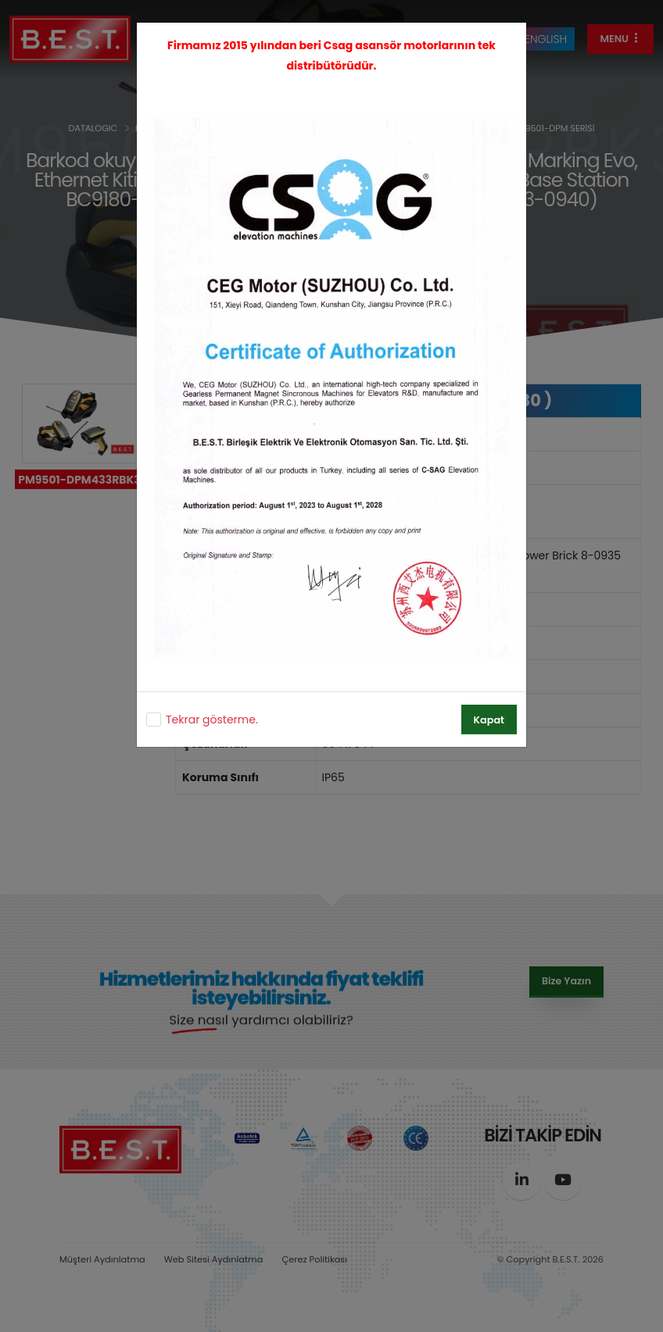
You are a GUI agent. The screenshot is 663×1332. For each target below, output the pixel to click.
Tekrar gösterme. (212, 719)
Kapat (489, 720)
